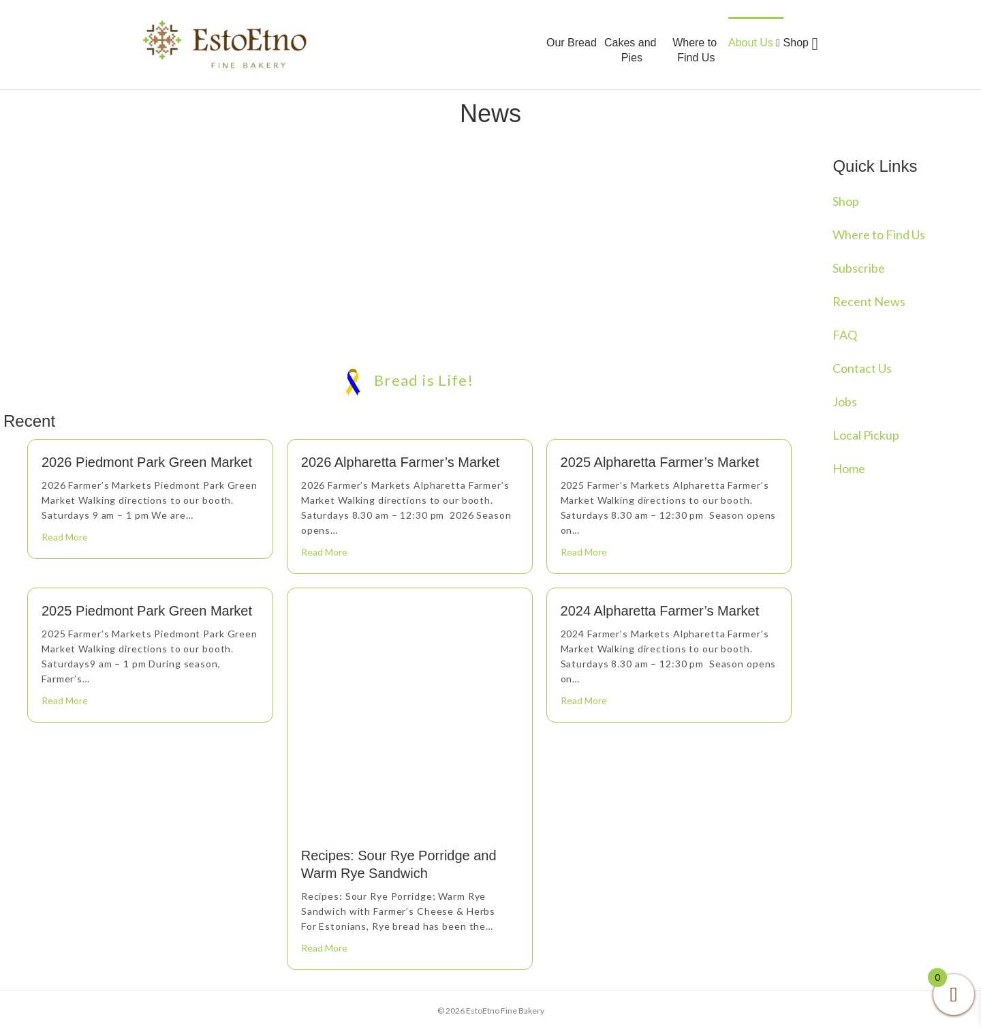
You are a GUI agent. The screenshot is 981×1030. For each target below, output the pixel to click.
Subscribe (858, 267)
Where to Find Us (694, 50)
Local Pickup (865, 434)
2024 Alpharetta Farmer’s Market (660, 610)
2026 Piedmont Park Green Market (147, 462)
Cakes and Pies (630, 50)
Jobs (844, 401)
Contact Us (862, 368)
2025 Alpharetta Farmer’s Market (660, 462)
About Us (754, 42)
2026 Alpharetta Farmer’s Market (400, 462)
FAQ (844, 334)
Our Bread (571, 42)
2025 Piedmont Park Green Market (147, 610)
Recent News (868, 301)
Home (848, 468)
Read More (65, 537)
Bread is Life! (409, 380)
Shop (796, 42)
